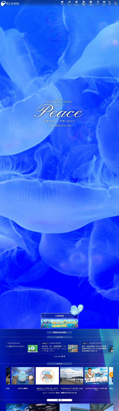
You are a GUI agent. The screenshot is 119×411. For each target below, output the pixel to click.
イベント (59, 364)
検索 (109, 4)
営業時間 (60, 316)
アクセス (98, 4)
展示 (62, 4)
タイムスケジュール (76, 4)
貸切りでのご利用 (59, 332)
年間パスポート (91, 4)
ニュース (60, 337)
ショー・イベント (69, 4)
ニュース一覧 (58, 356)
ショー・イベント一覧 (50, 393)
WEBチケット (104, 4)
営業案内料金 (83, 4)
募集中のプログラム (68, 393)
